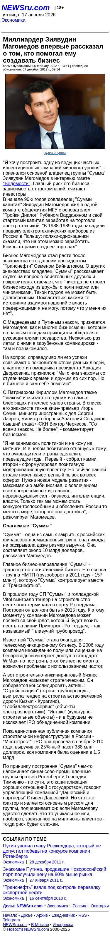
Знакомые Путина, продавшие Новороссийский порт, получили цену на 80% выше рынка (54, 872)
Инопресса (63, 924)
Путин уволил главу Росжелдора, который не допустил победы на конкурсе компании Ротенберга (52, 851)
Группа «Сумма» (55, 153)
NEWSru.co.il (15, 924)
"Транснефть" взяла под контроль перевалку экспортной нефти (51, 890)
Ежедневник (63, 915)
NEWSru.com (25, 7)
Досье (27, 915)
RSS (82, 915)
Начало (10, 915)
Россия (79, 906)
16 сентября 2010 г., (48, 898)
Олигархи (100, 906)
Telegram (11, 920)
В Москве (40, 924)
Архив (42, 915)
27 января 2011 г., (46, 880)
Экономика (13, 20)
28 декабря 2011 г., (48, 862)
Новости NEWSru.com (28, 929)
